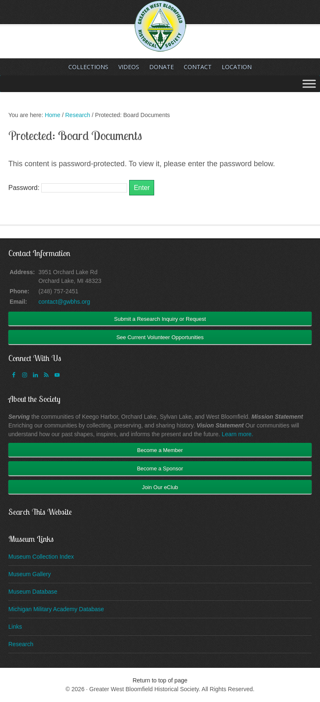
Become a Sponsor (160, 468)
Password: (67, 187)
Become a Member (160, 450)
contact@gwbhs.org (64, 301)
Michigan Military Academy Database (56, 609)
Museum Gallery (29, 574)
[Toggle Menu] (309, 83)
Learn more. (237, 434)
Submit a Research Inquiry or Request (160, 319)
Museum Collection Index (41, 556)
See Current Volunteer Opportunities (160, 337)
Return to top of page (160, 680)
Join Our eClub (160, 487)
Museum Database (33, 591)
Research (20, 644)
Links (15, 626)
